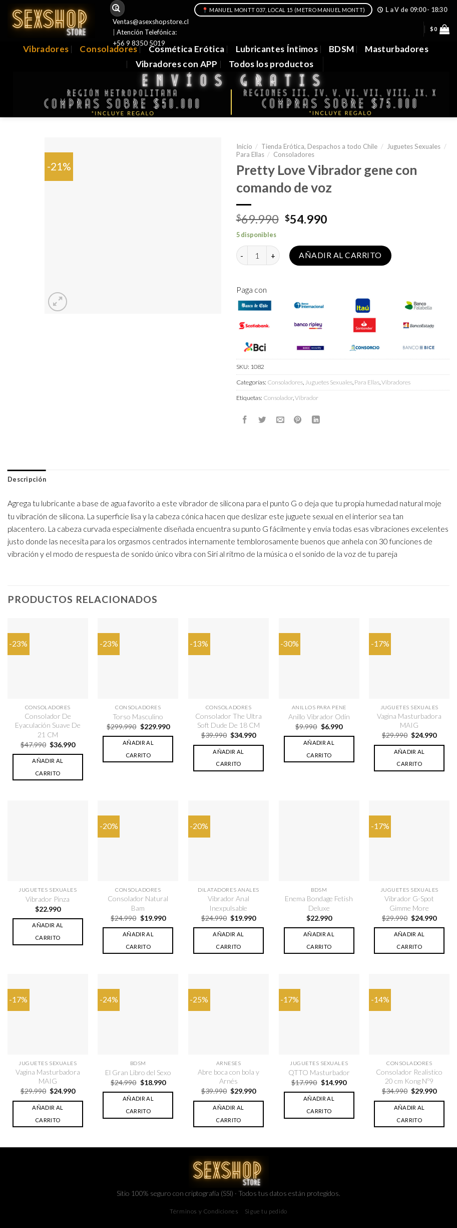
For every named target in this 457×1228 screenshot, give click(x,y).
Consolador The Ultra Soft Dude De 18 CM (228, 720)
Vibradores (46, 49)
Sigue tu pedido (266, 1211)
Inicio (244, 146)
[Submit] (116, 8)
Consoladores (108, 49)
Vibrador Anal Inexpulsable (228, 903)
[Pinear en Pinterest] (298, 420)
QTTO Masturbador (319, 1072)
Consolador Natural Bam (138, 903)
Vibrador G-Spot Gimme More (409, 903)
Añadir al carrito (340, 255)
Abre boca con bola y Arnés (228, 1076)
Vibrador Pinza (48, 899)
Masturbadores (396, 49)
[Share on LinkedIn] (316, 420)
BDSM (341, 49)
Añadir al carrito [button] (47, 766)
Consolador (278, 397)
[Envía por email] (280, 420)
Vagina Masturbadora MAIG (409, 720)
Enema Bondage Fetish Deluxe (319, 903)
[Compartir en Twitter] (262, 420)
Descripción (27, 479)
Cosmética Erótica (187, 49)
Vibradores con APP (177, 64)
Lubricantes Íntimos (277, 49)
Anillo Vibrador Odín (319, 716)
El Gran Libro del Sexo (138, 1072)
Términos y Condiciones (204, 1211)
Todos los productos (271, 64)
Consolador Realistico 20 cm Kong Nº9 (409, 1076)
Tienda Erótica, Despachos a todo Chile (319, 146)
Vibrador (306, 397)
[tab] (27, 480)
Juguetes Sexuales (413, 146)
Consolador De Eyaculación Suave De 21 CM (48, 725)
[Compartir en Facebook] (245, 420)
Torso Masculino (138, 716)
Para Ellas (250, 154)
